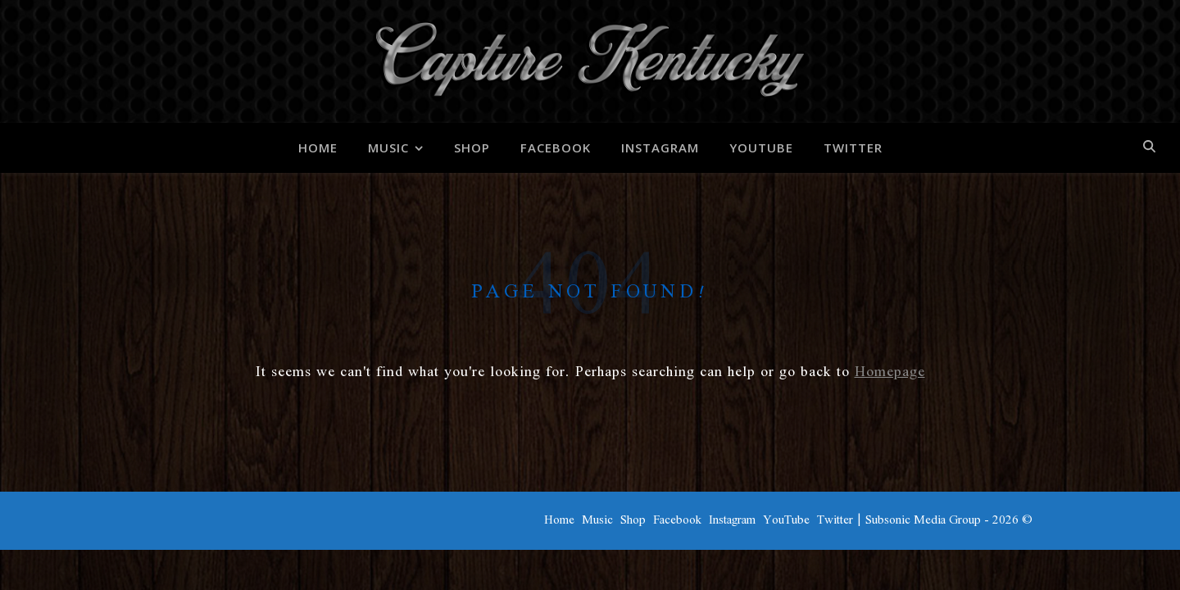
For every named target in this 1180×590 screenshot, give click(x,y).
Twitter (853, 147)
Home (318, 147)
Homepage (890, 372)
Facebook (555, 147)
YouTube (761, 147)
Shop (472, 147)
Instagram (660, 147)
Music (388, 147)
